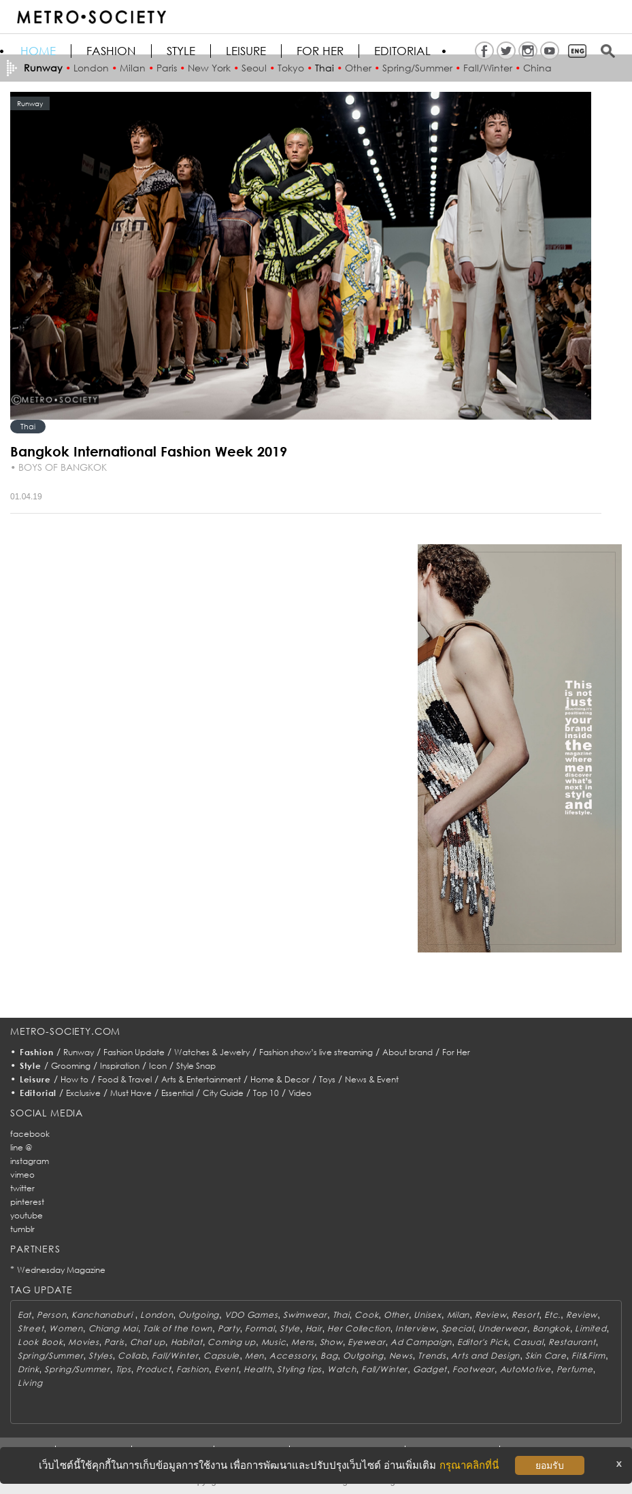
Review (490, 1315)
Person (51, 1315)
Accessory (292, 1355)
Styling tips (299, 1369)
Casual (528, 1342)
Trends (432, 1355)
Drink (28, 1369)
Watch (341, 1369)
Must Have (131, 1093)
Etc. (552, 1315)
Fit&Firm (588, 1355)
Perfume (574, 1369)
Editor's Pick (482, 1342)
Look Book (40, 1342)
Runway (78, 1052)
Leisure (246, 51)
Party (229, 1328)
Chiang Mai (113, 1328)
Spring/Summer (50, 1355)
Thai (27, 426)
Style (181, 51)
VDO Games (251, 1315)
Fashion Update (134, 1052)
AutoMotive (525, 1369)
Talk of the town (177, 1328)
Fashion (111, 51)
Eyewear (366, 1342)
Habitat (187, 1342)
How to (74, 1079)
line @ (21, 1147)
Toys (327, 1079)
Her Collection (358, 1328)
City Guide (223, 1093)
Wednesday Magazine (61, 1270)
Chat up (147, 1342)
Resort (525, 1315)
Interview (415, 1328)
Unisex (427, 1315)
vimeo (22, 1174)
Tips (123, 1369)
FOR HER (320, 51)
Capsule (221, 1355)
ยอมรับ (549, 1465)
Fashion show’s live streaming (316, 1052)
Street (31, 1328)
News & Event (372, 1079)
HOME (38, 51)
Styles (100, 1355)
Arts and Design (485, 1355)
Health (257, 1369)
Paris (114, 1342)
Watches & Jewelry (212, 1052)
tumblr (22, 1229)
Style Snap (196, 1066)
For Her (456, 1052)
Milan (458, 1315)
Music (273, 1342)
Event (226, 1369)
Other (396, 1315)
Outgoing (198, 1315)
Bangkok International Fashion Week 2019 (148, 451)
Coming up (231, 1342)
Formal (259, 1328)
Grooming (70, 1066)
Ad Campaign (421, 1342)
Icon (158, 1066)
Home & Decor (280, 1079)
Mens (302, 1342)
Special (457, 1328)
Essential (177, 1093)
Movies (83, 1342)
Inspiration (119, 1066)
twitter (22, 1188)
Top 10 (266, 1093)
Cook (366, 1315)
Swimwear (305, 1315)
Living (30, 1383)
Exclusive (83, 1093)
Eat (24, 1315)
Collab (132, 1355)
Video (300, 1093)
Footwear (473, 1369)
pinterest (27, 1202)
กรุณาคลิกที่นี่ (469, 1465)
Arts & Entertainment (201, 1079)
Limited (590, 1328)
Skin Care (545, 1355)
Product (153, 1369)
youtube (26, 1215)
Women (66, 1328)
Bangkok (551, 1328)
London (156, 1315)
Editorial (402, 51)
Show (331, 1342)
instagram (29, 1161)
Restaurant (571, 1342)
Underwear (502, 1328)
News (401, 1355)
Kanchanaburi (103, 1315)
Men (254, 1355)
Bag (328, 1355)
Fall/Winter (175, 1355)
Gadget (430, 1369)
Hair (313, 1328)
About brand (407, 1052)
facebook (30, 1134)
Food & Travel (125, 1079)
